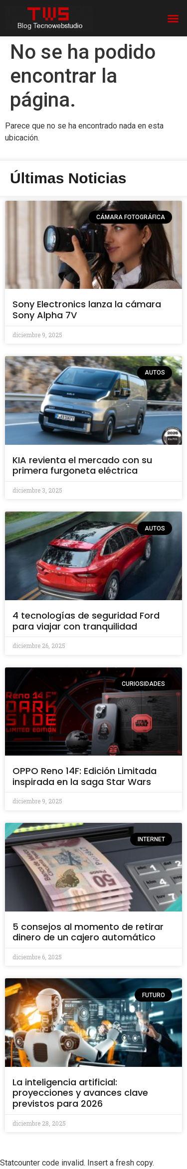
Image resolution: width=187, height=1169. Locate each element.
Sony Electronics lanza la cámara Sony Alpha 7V (86, 309)
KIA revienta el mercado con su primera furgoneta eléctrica (82, 465)
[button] (173, 18)
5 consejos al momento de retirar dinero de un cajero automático (88, 932)
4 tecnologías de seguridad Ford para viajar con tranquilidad (86, 621)
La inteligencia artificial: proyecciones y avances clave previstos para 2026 (80, 1093)
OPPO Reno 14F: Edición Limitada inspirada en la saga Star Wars (84, 776)
